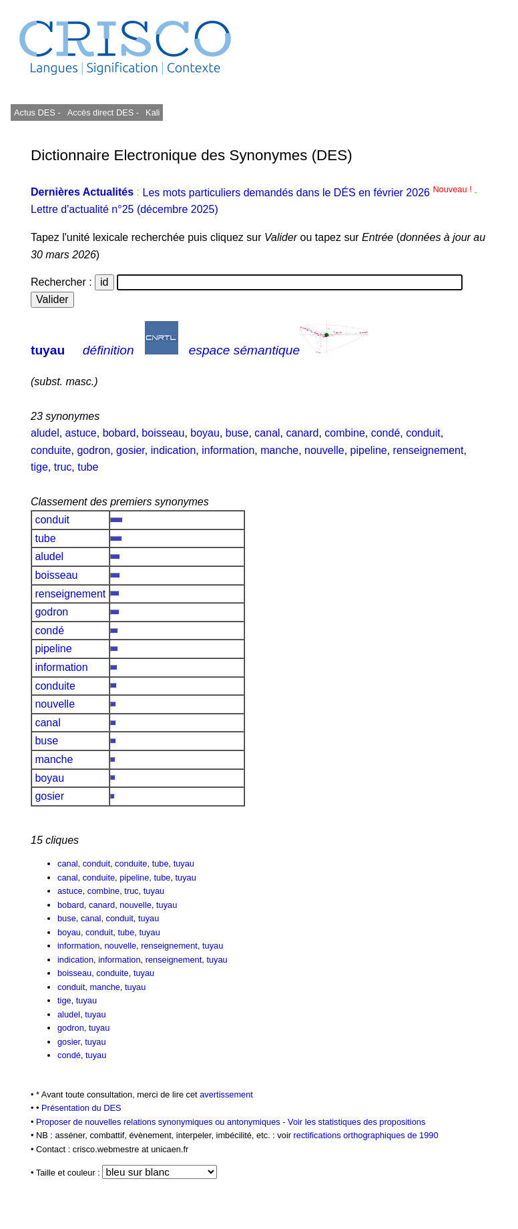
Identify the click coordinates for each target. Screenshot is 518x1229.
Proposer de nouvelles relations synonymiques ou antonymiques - (162, 1122)
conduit (423, 433)
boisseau (163, 433)
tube (87, 467)
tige (39, 467)
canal (267, 433)
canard (302, 433)
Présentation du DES (81, 1108)
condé (386, 433)
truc (63, 467)
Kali (153, 112)
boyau (205, 433)
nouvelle (324, 450)
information (228, 450)
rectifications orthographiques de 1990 (366, 1135)
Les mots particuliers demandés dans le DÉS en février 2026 (308, 192)
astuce (81, 433)
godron (93, 450)
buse (237, 433)
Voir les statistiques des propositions (356, 1122)
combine (344, 433)
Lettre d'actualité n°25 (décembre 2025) (124, 209)
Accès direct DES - (103, 112)
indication (173, 450)
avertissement (226, 1094)
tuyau (48, 350)
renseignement (428, 450)
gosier (130, 450)
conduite (51, 450)
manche (279, 450)
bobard (119, 433)
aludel (45, 433)
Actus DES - (37, 112)
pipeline (368, 450)
